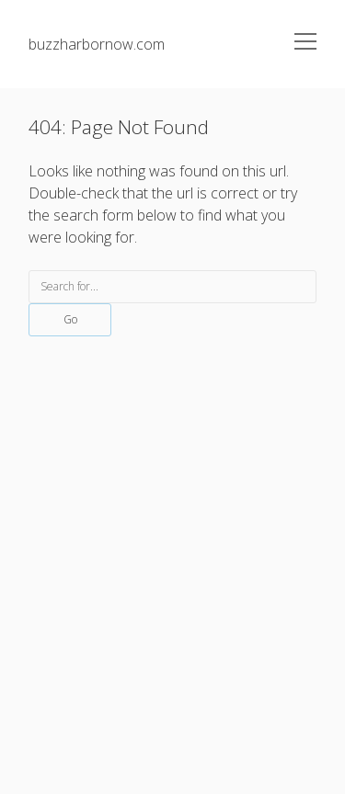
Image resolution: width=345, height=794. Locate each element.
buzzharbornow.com (97, 44)
